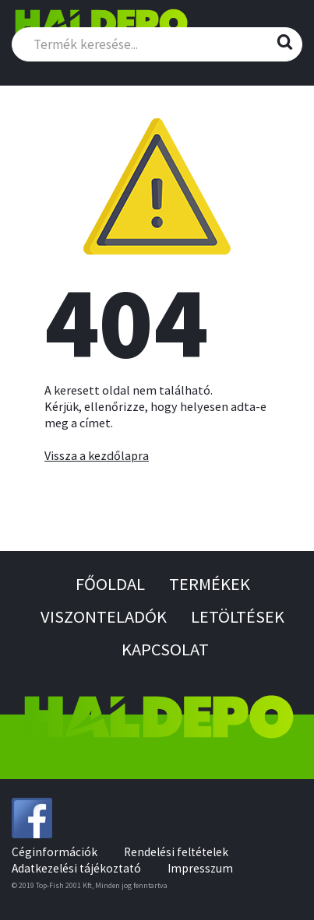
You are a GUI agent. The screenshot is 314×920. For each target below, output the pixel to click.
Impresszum (200, 868)
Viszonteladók (104, 616)
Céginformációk (54, 852)
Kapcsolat (165, 649)
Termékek (209, 583)
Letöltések (237, 616)
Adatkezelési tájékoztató (76, 868)
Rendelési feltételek (176, 852)
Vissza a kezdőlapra (96, 455)
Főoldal (110, 583)
